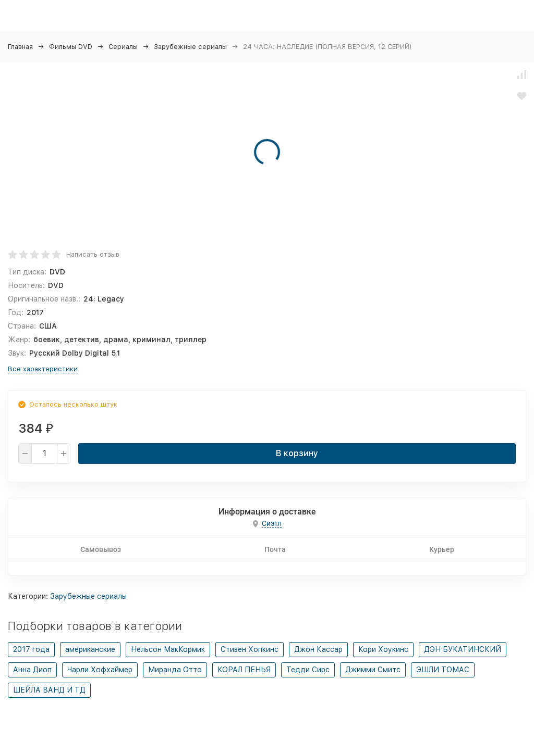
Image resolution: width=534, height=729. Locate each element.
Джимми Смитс (372, 669)
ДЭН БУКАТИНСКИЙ (462, 649)
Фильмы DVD (70, 47)
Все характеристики (43, 369)
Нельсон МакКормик (168, 649)
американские (90, 649)
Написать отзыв (92, 254)
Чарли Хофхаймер (99, 669)
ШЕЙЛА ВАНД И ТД (49, 690)
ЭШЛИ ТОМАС (442, 669)
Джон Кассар (318, 649)
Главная (20, 47)
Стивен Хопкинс (249, 649)
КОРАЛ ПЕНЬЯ (244, 669)
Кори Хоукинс (383, 649)
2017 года (31, 649)
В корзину (297, 453)
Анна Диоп (32, 669)
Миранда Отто (175, 669)
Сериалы (123, 47)
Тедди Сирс (308, 669)
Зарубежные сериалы (190, 47)
